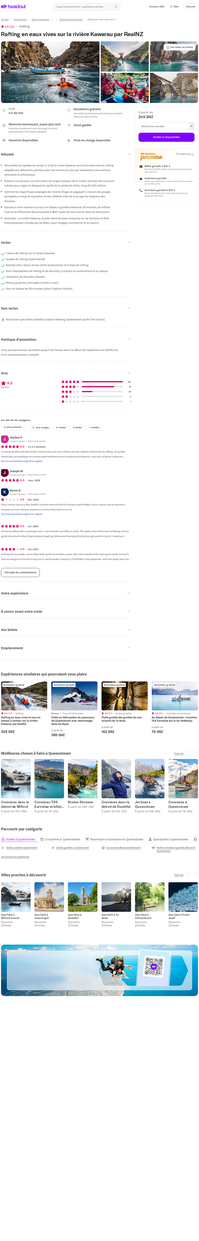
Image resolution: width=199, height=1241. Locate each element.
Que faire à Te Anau (110, 916)
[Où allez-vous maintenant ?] (87, 6)
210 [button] (12, 26)
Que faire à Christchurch (143, 916)
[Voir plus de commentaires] (20, 572)
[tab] (20, 839)
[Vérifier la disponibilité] (166, 137)
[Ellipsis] (54, 20)
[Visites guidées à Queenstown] (70, 847)
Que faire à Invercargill (41, 916)
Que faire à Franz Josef (179, 916)
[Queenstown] (20, 19)
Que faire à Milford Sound (10, 916)
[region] (24, 695)
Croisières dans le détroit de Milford (15, 804)
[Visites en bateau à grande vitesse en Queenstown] (175, 849)
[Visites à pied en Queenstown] (19, 847)
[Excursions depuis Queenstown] (121, 847)
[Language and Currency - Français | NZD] (156, 6)
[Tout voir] (179, 753)
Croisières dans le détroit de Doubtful (116, 804)
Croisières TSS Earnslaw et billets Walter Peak (48, 804)
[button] (174, 6)
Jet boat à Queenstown (145, 804)
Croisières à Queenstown (178, 804)
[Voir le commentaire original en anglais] (21, 461)
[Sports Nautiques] (40, 19)
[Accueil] (5, 19)
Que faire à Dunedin (74, 916)
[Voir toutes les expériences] (15, 856)
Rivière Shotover (81, 802)
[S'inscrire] (190, 6)
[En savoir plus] (185, 153)
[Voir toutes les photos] (180, 47)
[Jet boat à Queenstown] (71, 19)
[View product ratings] (8, 26)
